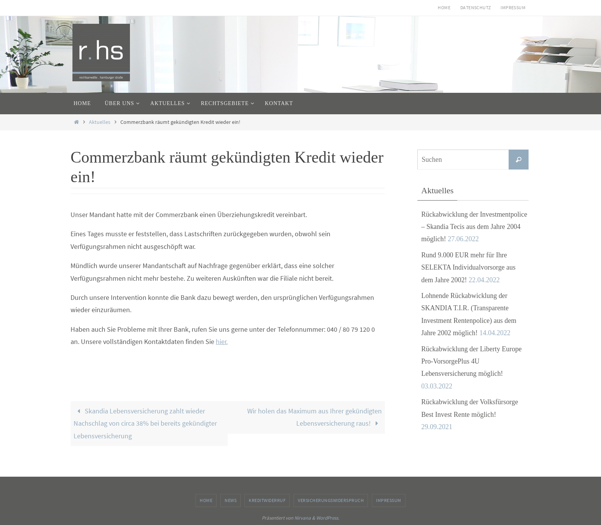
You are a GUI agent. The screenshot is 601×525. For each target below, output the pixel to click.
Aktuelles (99, 121)
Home (444, 7)
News (230, 500)
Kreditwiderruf (267, 500)
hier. (222, 341)
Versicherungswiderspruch (331, 500)
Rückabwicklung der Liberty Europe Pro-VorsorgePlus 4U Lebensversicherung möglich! (471, 361)
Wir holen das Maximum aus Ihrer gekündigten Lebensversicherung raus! (314, 417)
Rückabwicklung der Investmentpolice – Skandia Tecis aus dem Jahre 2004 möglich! (474, 227)
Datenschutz (475, 7)
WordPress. (327, 518)
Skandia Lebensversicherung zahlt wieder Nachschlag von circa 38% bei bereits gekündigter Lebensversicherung (145, 423)
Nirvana (302, 518)
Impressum (513, 7)
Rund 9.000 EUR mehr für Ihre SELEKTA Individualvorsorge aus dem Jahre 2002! (468, 267)
